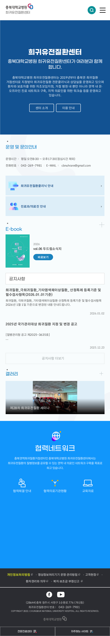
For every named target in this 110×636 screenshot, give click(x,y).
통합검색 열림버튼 (92, 10)
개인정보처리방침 (18, 574)
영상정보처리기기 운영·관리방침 (57, 574)
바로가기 (101, 224)
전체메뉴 (102, 10)
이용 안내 (68, 108)
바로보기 (43, 257)
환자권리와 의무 (35, 581)
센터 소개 (41, 108)
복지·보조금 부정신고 (66, 581)
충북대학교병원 (21, 6)
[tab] (55, 278)
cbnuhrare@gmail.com (76, 165)
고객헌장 (90, 574)
